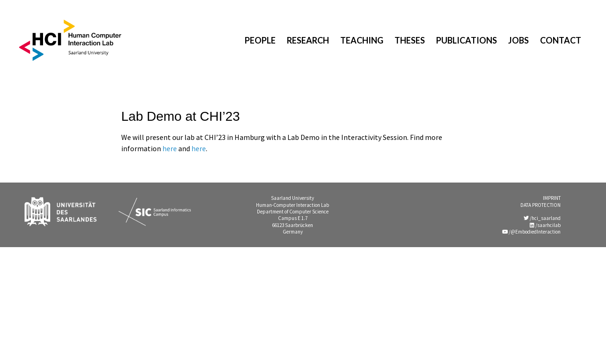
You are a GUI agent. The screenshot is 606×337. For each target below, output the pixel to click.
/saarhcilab (545, 225)
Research (308, 40)
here (169, 148)
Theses (409, 40)
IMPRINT (552, 198)
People (260, 40)
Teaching (361, 40)
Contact (560, 40)
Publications (466, 40)
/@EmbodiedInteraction (531, 231)
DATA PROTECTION (540, 205)
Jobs (518, 40)
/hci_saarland (542, 218)
